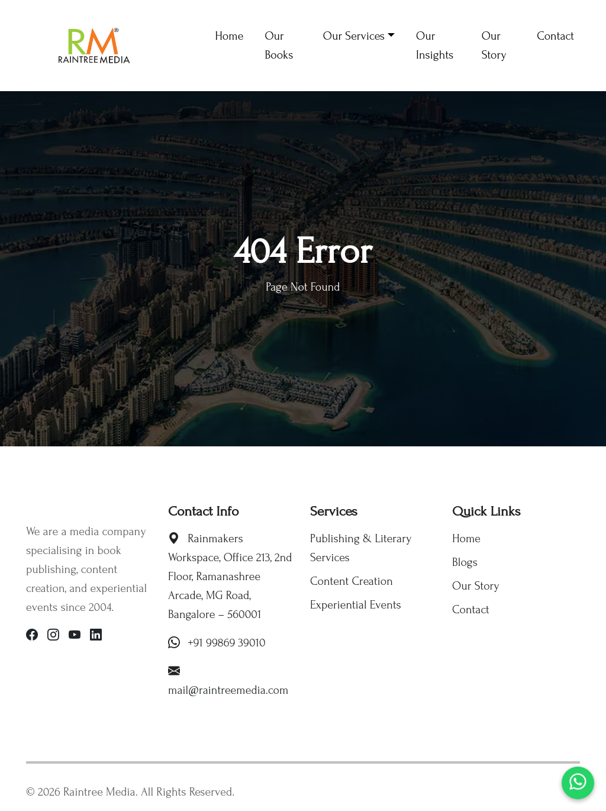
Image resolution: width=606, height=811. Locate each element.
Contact (470, 609)
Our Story (475, 586)
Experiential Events (355, 605)
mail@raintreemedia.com (228, 690)
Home (466, 538)
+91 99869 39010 (227, 642)
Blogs (465, 562)
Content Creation (351, 581)
